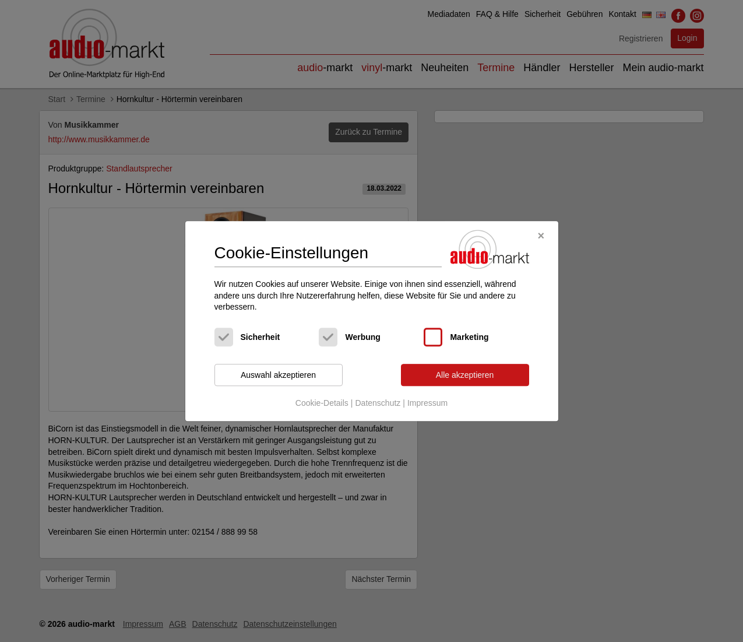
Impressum (427, 403)
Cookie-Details (321, 403)
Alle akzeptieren (465, 375)
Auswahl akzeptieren (278, 375)
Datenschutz (377, 403)
